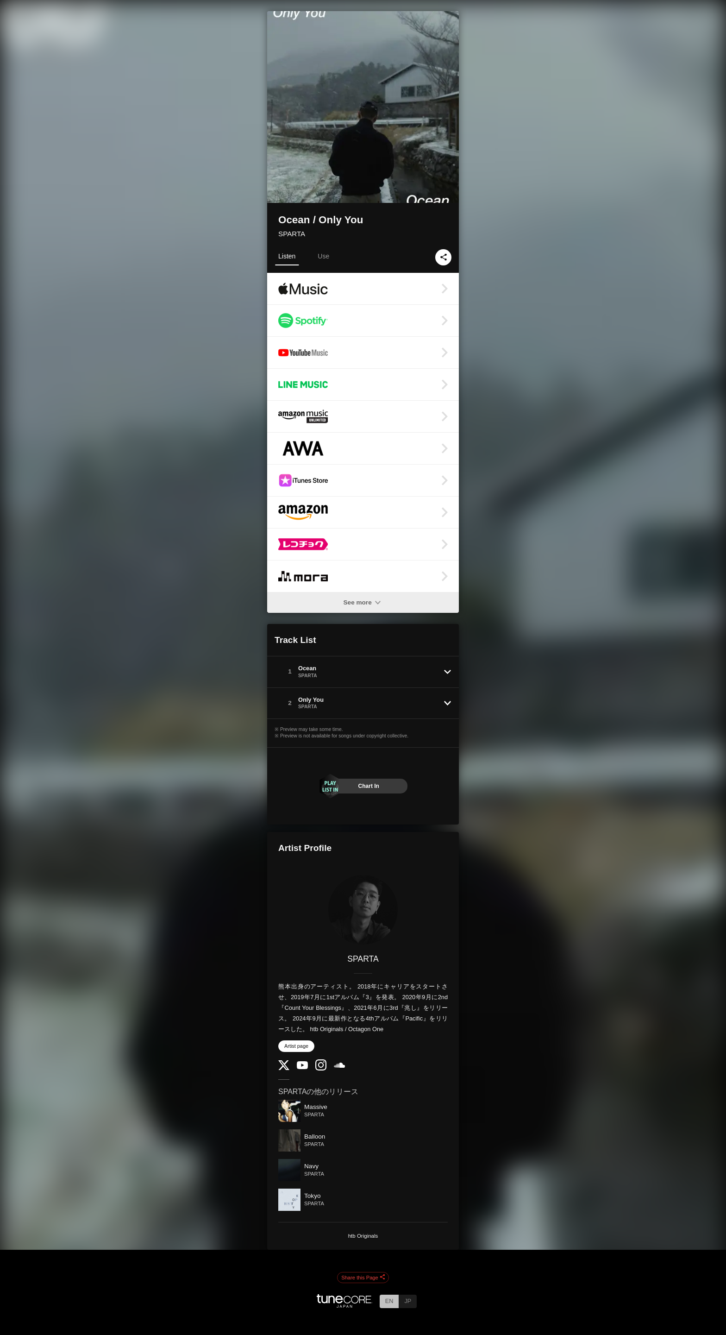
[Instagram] (320, 1068)
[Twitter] (283, 1067)
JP (407, 1300)
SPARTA (291, 234)
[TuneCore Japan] (344, 1305)
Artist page (296, 1046)
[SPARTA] (363, 910)
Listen (286, 256)
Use (323, 256)
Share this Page (363, 1277)
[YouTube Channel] (302, 1067)
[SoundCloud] (339, 1065)
